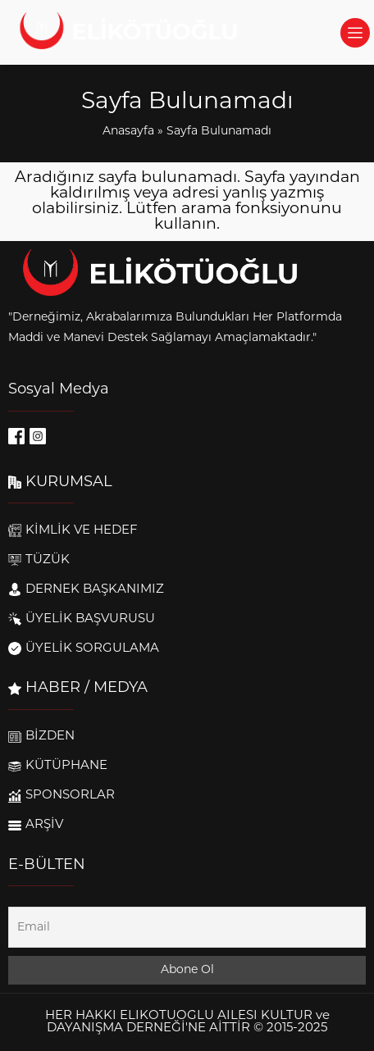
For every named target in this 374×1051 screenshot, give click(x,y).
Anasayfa (128, 131)
